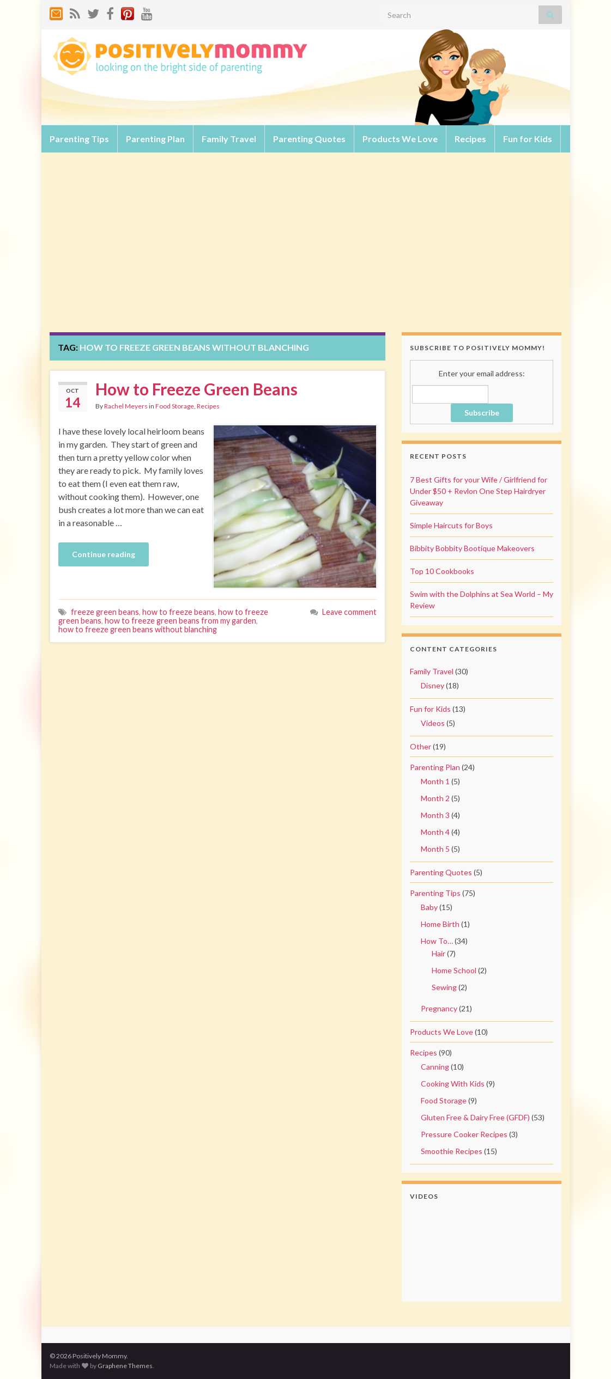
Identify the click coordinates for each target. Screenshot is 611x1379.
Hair (438, 953)
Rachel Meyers (126, 406)
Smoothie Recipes (451, 1151)
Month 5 (435, 848)
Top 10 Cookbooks (442, 571)
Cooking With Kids (453, 1083)
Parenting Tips (79, 138)
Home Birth (440, 924)
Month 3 (435, 815)
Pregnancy (439, 1008)
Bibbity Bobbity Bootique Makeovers (472, 548)
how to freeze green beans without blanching (137, 629)
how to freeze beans (178, 612)
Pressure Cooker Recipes (464, 1134)
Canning (435, 1066)
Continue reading (103, 554)
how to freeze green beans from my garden (180, 620)
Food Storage (174, 406)
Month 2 (435, 798)
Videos (433, 723)
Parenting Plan (155, 138)
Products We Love (400, 138)
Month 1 (435, 781)
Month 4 (435, 832)
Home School (454, 970)
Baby (429, 907)
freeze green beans (105, 612)
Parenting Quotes (309, 138)
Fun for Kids (527, 138)
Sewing (444, 987)
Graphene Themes (125, 1366)
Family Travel (229, 138)
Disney (432, 685)
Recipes (470, 138)
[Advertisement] (305, 250)
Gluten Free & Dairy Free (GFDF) (475, 1117)
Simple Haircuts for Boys (451, 525)
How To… (437, 940)
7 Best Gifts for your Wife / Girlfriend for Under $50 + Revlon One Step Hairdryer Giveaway (478, 491)
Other (420, 746)
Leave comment (349, 612)
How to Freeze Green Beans (196, 389)
